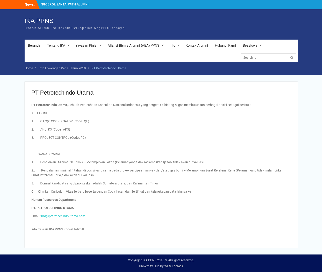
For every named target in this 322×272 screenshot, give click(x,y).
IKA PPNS (39, 20)
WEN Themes (173, 266)
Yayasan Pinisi (86, 45)
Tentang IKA (56, 45)
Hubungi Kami (225, 45)
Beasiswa (250, 45)
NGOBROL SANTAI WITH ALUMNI (65, 4)
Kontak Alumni (197, 45)
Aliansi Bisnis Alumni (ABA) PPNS (133, 45)
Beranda (34, 45)
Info (172, 45)
